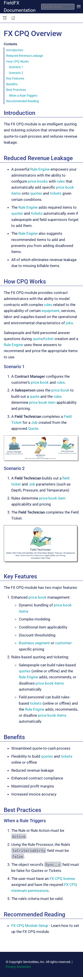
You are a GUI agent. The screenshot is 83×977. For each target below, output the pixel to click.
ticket (49, 339)
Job (34, 422)
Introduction (14, 50)
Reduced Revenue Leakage (24, 55)
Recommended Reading (22, 101)
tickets (56, 193)
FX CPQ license (62, 878)
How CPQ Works (17, 61)
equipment (51, 310)
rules (61, 181)
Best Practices (16, 90)
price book (40, 382)
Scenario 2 (16, 73)
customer (63, 643)
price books (38, 181)
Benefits (11, 84)
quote (37, 339)
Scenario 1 (16, 67)
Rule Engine (40, 169)
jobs (69, 323)
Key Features (15, 78)
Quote (33, 428)
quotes (36, 193)
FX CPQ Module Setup (29, 925)
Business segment (34, 643)
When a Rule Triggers (23, 95)
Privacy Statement (18, 967)
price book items (50, 683)
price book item (42, 402)
